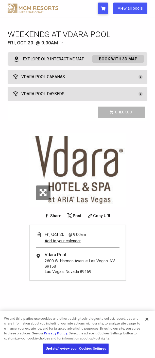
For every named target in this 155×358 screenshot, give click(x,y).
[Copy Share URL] (99, 216)
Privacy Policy (55, 333)
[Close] (146, 319)
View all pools (130, 8)
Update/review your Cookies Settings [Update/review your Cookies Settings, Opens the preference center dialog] (76, 348)
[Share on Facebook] (52, 216)
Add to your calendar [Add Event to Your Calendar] (63, 240)
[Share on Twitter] (74, 216)
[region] (77, 334)
